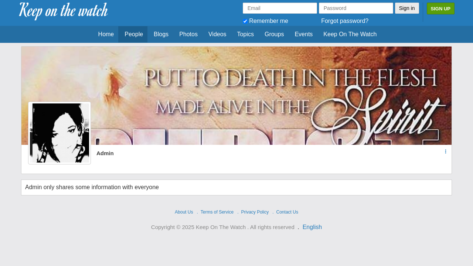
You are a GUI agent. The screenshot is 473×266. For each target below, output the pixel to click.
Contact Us (287, 212)
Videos (217, 34)
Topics (245, 34)
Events (304, 34)
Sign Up (440, 8)
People (134, 34)
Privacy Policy (255, 212)
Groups (274, 34)
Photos (188, 34)
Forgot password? (344, 21)
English (312, 227)
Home (106, 34)
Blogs (161, 34)
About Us (184, 212)
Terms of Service (217, 212)
